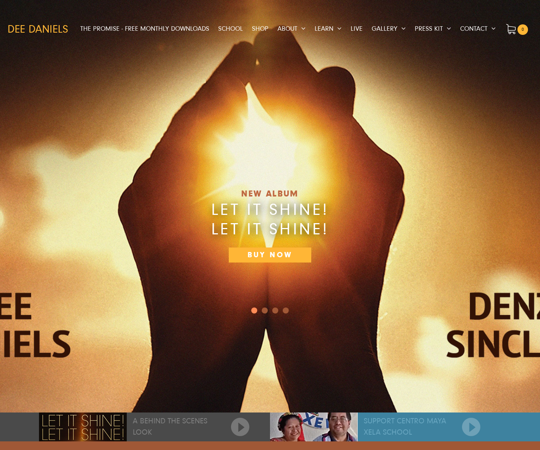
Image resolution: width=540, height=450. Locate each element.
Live (357, 29)
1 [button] (265, 311)
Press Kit (429, 29)
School (230, 29)
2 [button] (275, 311)
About (287, 29)
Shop (260, 29)
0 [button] (254, 311)
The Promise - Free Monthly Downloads (144, 29)
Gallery (385, 29)
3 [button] (286, 311)
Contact (474, 29)
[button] (499, 206)
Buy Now (270, 255)
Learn (324, 29)
